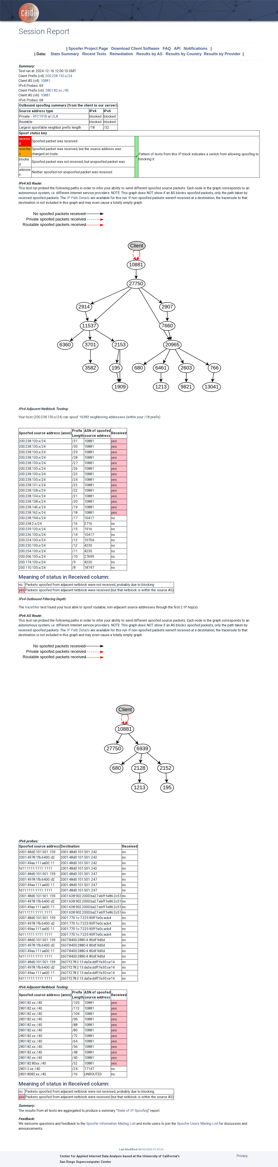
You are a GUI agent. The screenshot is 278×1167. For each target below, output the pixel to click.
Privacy (242, 1156)
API (177, 48)
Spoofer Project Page (88, 48)
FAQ (167, 48)
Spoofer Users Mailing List (197, 1124)
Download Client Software (135, 48)
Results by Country (184, 54)
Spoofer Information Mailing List (111, 1124)
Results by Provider (222, 54)
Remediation (121, 54)
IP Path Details (78, 198)
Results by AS (149, 54)
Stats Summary (65, 54)
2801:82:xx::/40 (57, 90)
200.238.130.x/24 (58, 76)
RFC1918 (40, 116)
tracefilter (32, 607)
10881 (45, 81)
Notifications (195, 48)
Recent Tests (94, 54)
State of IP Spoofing (132, 1111)
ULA (55, 116)
